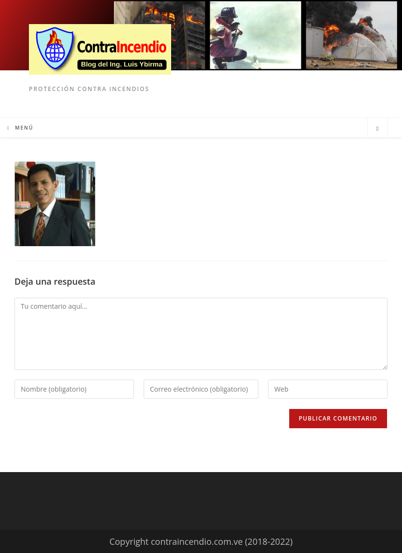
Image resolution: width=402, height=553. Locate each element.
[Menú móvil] (20, 127)
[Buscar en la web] (377, 128)
